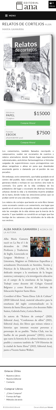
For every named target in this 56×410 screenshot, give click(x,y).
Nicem (50, 407)
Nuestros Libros (13, 375)
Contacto (10, 382)
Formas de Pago (13, 396)
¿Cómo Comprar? (14, 393)
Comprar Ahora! (28, 123)
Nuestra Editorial (13, 379)
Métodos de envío (14, 399)
